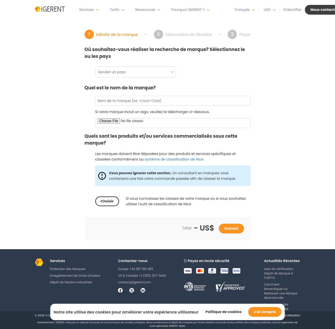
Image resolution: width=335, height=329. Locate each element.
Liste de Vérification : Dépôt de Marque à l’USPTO (279, 273)
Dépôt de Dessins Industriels (71, 282)
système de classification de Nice (174, 159)
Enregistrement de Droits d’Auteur (75, 276)
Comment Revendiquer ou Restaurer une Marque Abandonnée (280, 291)
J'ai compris (265, 311)
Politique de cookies (223, 311)
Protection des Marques (67, 269)
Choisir (107, 201)
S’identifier (292, 9)
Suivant (231, 228)
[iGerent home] (50, 9)
